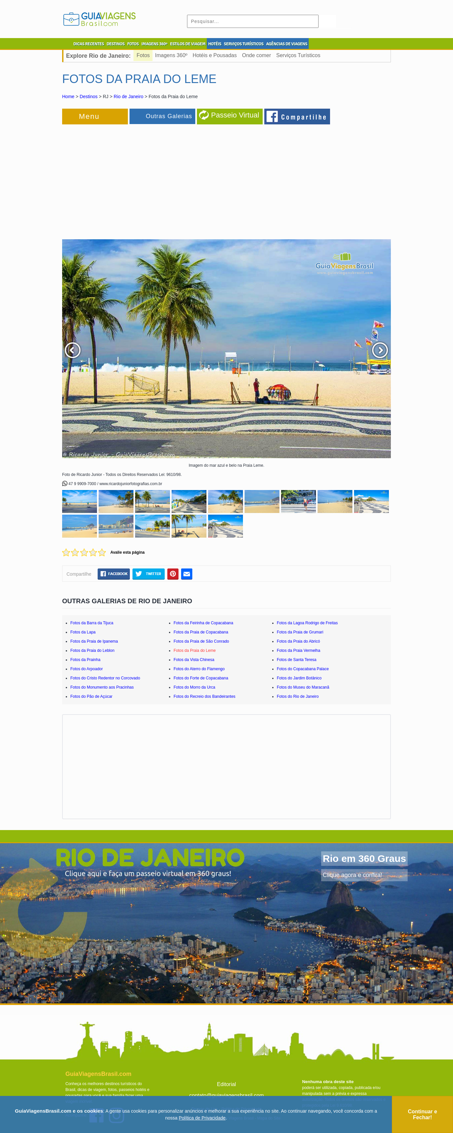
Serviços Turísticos (298, 55)
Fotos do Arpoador (86, 669)
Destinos (88, 96)
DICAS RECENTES (88, 44)
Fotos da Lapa (83, 632)
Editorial (226, 1084)
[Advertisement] (134, 178)
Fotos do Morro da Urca (194, 687)
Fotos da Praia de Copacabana (201, 632)
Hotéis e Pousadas (215, 55)
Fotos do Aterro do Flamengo (199, 669)
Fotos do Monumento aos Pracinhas (102, 687)
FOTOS (133, 44)
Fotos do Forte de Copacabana (201, 678)
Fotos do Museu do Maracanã (303, 687)
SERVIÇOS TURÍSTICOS (243, 44)
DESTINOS (116, 44)
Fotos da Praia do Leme (195, 650)
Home (68, 96)
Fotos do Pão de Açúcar (91, 696)
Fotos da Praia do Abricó (298, 641)
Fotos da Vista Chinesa (194, 659)
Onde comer (256, 55)
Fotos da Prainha (85, 659)
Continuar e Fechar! (422, 1114)
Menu (89, 116)
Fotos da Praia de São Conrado (201, 641)
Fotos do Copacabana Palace (303, 669)
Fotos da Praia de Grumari (300, 632)
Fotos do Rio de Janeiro (298, 696)
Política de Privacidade (202, 1118)
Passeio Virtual (235, 115)
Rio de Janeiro (128, 96)
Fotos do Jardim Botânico (299, 678)
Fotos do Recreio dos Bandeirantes (204, 696)
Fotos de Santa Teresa (297, 659)
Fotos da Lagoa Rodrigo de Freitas (307, 623)
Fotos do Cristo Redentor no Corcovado (105, 678)
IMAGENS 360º (154, 44)
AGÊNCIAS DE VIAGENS (286, 44)
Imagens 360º (171, 55)
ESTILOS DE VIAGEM (187, 44)
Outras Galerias (169, 116)
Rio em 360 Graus (364, 858)
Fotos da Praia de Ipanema (94, 641)
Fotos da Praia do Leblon (92, 650)
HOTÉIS (214, 44)
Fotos (143, 55)
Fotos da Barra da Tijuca (91, 623)
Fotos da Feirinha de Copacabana (203, 623)
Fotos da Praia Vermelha (298, 650)
